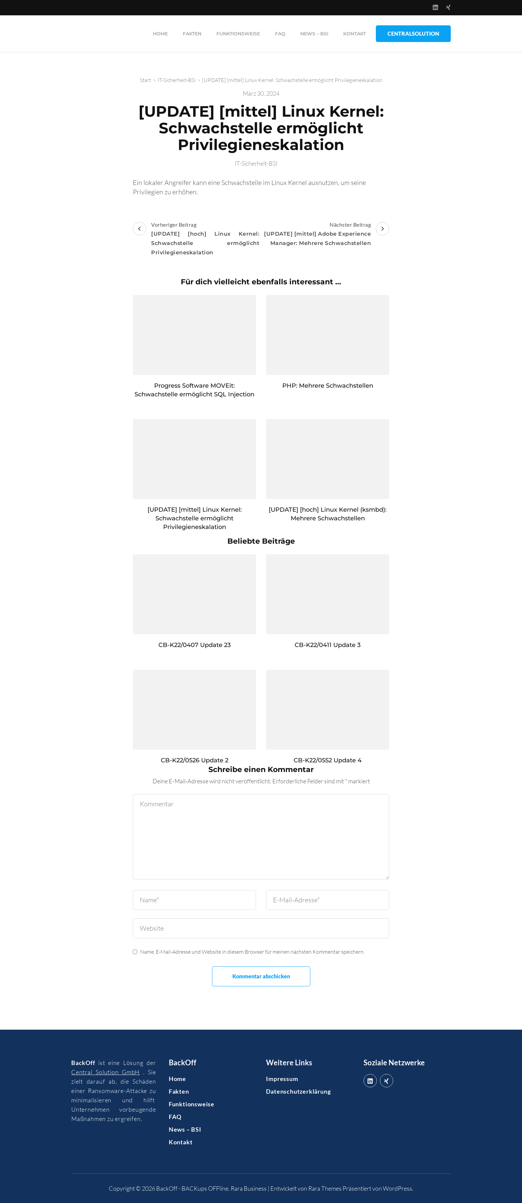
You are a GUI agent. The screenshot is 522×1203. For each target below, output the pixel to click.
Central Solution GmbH (105, 1072)
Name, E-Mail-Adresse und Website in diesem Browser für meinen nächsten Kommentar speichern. (252, 951)
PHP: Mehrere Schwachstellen (327, 385)
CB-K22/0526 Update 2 (194, 760)
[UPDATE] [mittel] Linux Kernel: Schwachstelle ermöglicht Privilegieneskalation (194, 518)
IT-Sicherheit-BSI (256, 163)
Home (160, 34)
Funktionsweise (238, 34)
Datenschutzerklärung (298, 1091)
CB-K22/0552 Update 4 (328, 760)
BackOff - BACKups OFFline (192, 1188)
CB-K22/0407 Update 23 (194, 645)
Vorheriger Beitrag (196, 239)
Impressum (282, 1078)
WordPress (397, 1188)
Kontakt (354, 34)
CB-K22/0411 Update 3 (328, 645)
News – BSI (314, 34)
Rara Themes (325, 1188)
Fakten (192, 34)
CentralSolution (413, 33)
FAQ (280, 34)
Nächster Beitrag (326, 234)
